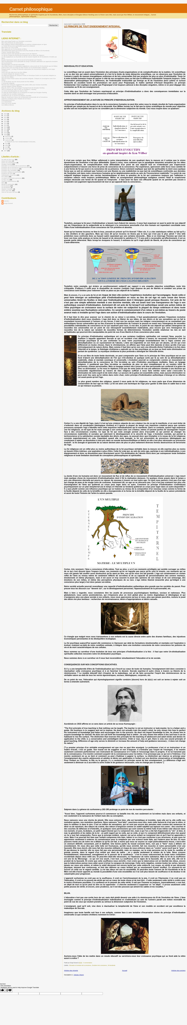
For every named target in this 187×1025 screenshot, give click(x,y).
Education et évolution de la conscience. (80, 965)
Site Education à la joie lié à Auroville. (13, 64)
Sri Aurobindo (111, 965)
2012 (5, 127)
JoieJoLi (6, 201)
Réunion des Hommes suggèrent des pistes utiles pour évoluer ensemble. (24, 84)
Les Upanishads (7, 102)
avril (6, 147)
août (6, 143)
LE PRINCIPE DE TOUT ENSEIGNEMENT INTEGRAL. (92, 26)
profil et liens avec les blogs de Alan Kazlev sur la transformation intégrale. (25, 67)
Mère (3, 183)
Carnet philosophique (30, 9)
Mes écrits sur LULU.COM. (10, 47)
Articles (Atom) (79, 975)
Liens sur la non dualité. (9, 103)
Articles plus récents (71, 970)
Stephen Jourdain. (7, 189)
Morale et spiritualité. (8, 184)
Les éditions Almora (8, 105)
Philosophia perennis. (8, 100)
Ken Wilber (5, 176)
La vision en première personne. (11, 178)
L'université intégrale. (8, 83)
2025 (5, 114)
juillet (7, 145)
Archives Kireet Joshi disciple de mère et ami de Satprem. (19, 53)
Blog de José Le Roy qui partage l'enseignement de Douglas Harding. (23, 88)
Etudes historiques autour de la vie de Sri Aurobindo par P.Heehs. (22, 60)
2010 (5, 131)
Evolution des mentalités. (9, 170)
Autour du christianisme (9, 162)
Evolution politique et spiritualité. (11, 172)
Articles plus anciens (178, 970)
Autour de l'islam (7, 161)
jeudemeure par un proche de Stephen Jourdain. (17, 95)
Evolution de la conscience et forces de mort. (15, 167)
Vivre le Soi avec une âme (10, 192)
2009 (5, 133)
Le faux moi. (5, 179)
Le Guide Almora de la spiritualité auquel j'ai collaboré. (18, 46)
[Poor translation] (9, 990)
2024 (5, 115)
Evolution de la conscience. (99, 965)
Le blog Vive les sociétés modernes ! (13, 94)
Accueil (124, 970)
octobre (7, 138)
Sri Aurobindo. (6, 187)
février (7, 149)
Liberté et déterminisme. (9, 181)
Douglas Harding (7, 164)
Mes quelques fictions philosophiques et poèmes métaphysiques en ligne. (24, 44)
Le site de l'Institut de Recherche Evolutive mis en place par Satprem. (23, 55)
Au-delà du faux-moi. (8, 159)
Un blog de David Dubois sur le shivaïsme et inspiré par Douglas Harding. (24, 92)
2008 (5, 134)
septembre (8, 140)
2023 (5, 117)
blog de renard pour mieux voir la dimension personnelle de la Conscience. (25, 97)
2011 (5, 129)
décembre (8, 136)
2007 (5, 150)
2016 (5, 121)
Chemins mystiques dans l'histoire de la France (16, 98)
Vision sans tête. (7, 190)
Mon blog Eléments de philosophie (12, 43)
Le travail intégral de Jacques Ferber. (13, 74)
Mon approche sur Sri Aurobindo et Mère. (14, 49)
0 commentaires (87, 962)
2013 (5, 125)
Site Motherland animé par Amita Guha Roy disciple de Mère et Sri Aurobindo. (26, 50)
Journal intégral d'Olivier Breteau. (12, 86)
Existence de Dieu (7, 173)
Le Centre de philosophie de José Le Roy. (14, 91)
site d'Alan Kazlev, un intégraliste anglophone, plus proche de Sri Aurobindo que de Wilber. (30, 66)
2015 (5, 123)
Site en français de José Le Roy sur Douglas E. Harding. (19, 89)
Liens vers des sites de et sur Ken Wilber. (14, 72)
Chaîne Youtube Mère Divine (10, 52)
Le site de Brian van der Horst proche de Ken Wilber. (18, 81)
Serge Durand (8, 203)
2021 (5, 119)
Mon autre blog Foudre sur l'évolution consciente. (17, 41)
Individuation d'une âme (9, 175)
